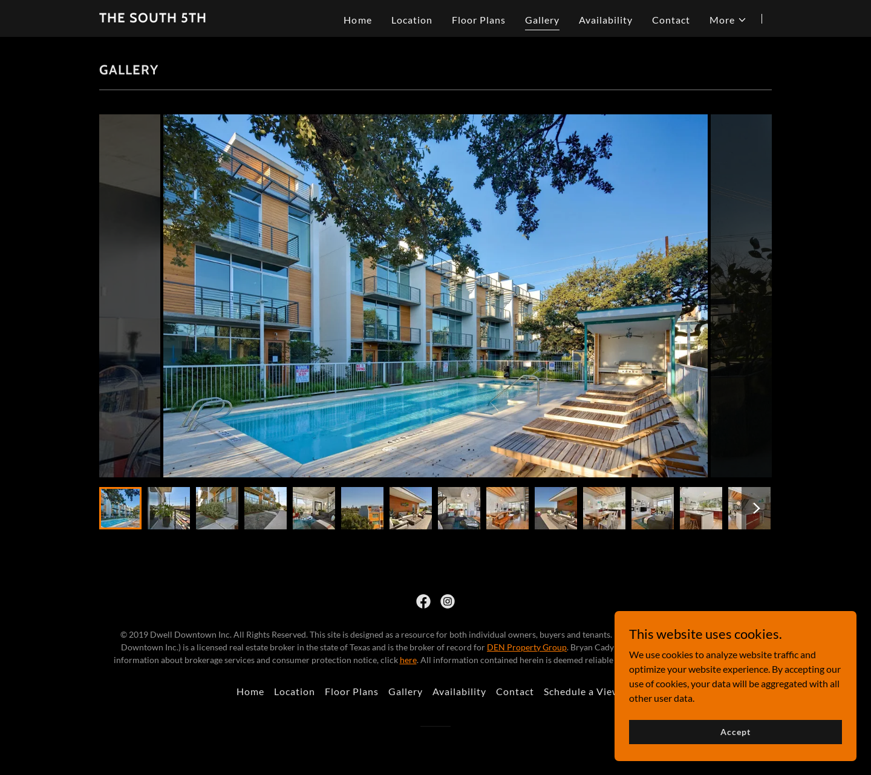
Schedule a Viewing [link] (589, 691)
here (408, 660)
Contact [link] (671, 19)
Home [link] (357, 19)
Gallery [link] (542, 19)
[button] (728, 20)
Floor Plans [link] (479, 19)
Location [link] (411, 19)
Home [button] (250, 691)
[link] (153, 18)
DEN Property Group (527, 647)
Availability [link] (606, 19)
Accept (735, 732)
